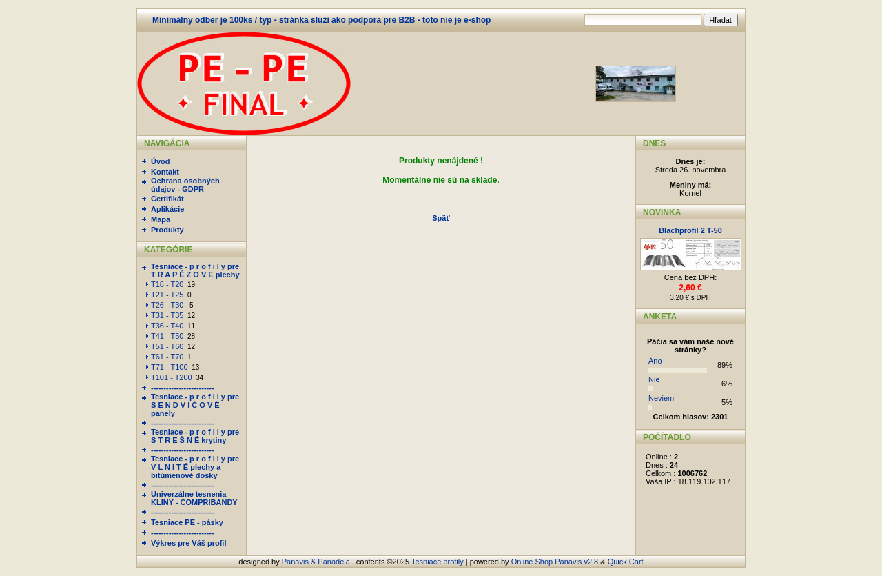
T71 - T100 (169, 367)
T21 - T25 (167, 294)
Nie (654, 379)
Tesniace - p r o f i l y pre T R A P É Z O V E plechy (195, 270)
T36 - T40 (167, 325)
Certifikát (167, 199)
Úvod (160, 161)
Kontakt (165, 172)
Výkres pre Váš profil (188, 543)
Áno (655, 361)
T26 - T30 (168, 305)
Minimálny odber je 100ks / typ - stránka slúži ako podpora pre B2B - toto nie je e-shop (321, 20)
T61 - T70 (167, 356)
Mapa (160, 219)
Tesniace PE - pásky (187, 522)
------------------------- (182, 388)
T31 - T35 (167, 315)
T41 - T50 (167, 336)
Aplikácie (167, 209)
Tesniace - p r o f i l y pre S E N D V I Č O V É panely (195, 405)
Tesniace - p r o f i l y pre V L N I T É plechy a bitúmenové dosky (195, 467)
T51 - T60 (167, 346)
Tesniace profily (437, 561)
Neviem (661, 398)
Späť (440, 218)
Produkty (167, 230)
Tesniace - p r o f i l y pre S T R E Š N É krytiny (195, 436)
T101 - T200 (171, 377)
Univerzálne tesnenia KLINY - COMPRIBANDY (194, 498)
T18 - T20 (167, 284)
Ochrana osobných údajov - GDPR (185, 185)
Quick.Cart (626, 561)
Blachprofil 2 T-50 (690, 230)
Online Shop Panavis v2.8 (555, 561)
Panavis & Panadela (317, 561)
